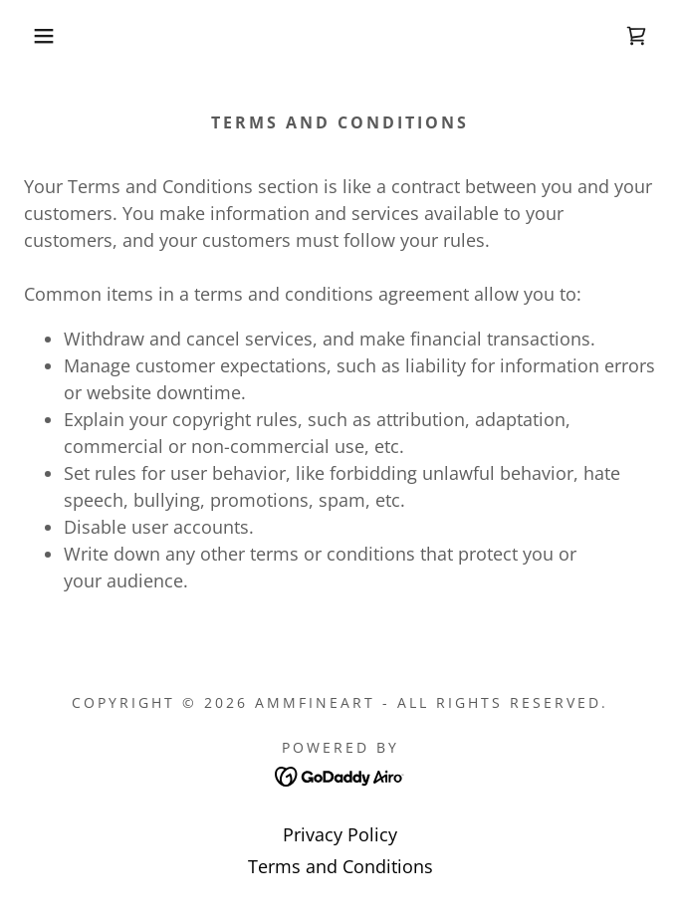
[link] (636, 36)
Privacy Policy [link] (340, 834)
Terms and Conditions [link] (340, 866)
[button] (45, 36)
